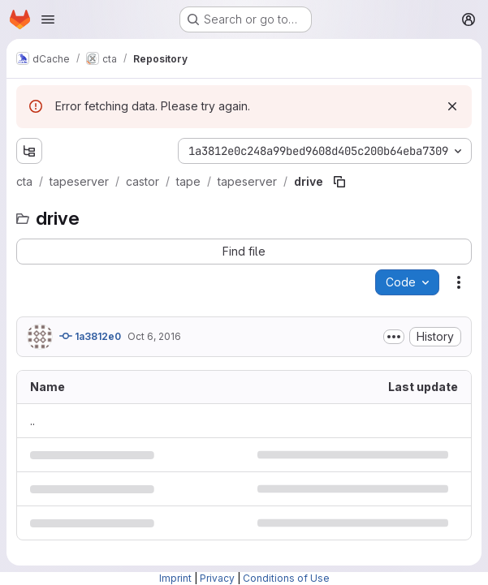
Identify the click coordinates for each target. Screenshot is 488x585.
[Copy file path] (339, 182)
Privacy (217, 578)
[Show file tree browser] (29, 151)
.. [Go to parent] (32, 421)
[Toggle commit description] (393, 336)
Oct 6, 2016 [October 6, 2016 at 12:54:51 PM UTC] (154, 336)
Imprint (175, 578)
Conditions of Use (286, 578)
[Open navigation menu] (48, 19)
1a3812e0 (90, 335)
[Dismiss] (452, 106)
